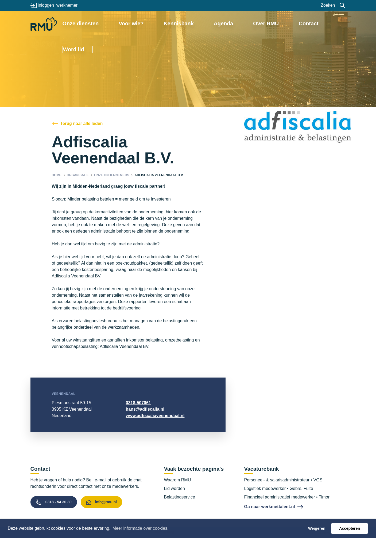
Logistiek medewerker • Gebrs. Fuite (278, 488)
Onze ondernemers (111, 175)
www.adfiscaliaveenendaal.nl (155, 415)
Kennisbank (187, 23)
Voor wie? (151, 23)
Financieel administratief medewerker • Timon (287, 497)
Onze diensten (111, 23)
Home (56, 175)
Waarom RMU (177, 480)
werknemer (66, 5)
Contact (287, 23)
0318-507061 (138, 402)
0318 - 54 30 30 (58, 502)
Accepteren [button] (349, 528)
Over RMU (254, 23)
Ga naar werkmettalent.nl (269, 506)
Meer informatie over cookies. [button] (141, 528)
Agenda (222, 23)
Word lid (322, 23)
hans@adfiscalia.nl (145, 409)
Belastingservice (179, 497)
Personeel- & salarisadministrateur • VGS (283, 480)
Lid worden (174, 488)
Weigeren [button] (316, 528)
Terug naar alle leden (81, 123)
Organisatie (78, 175)
